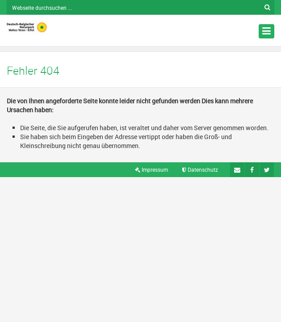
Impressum (151, 169)
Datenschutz (200, 169)
